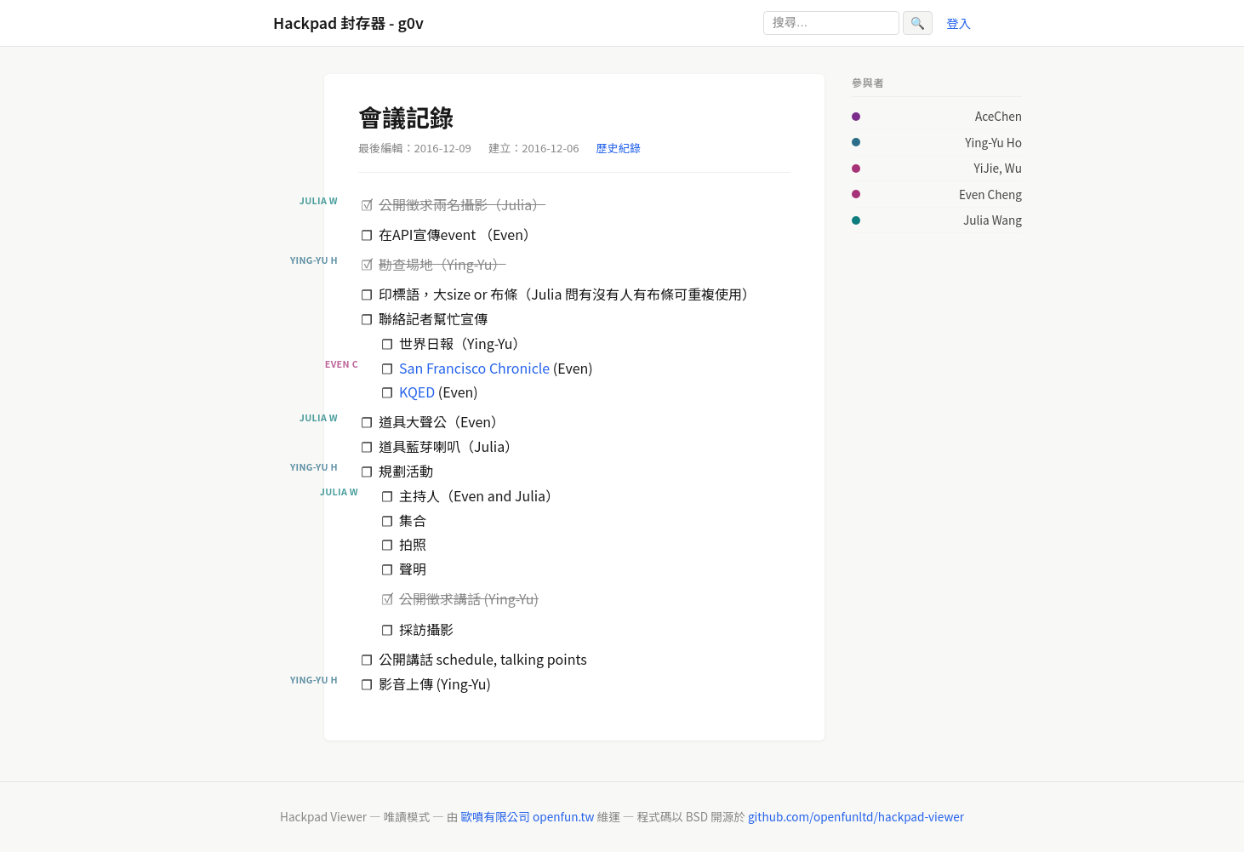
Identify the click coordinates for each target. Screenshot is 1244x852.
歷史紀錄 (618, 148)
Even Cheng (990, 194)
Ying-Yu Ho (993, 142)
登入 (958, 22)
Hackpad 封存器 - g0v (348, 22)
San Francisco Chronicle (474, 367)
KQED (417, 391)
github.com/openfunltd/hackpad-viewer (856, 816)
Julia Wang (992, 219)
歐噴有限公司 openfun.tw (527, 816)
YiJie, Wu (997, 167)
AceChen (998, 115)
